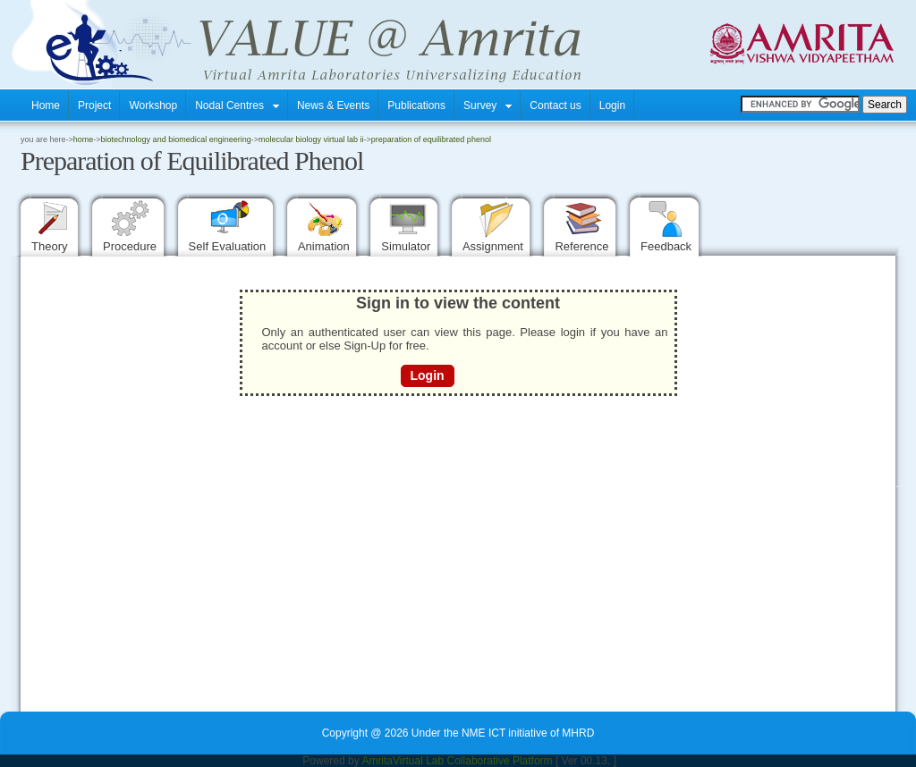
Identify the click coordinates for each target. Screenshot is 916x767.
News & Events (333, 105)
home (83, 139)
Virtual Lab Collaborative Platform (473, 760)
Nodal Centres (237, 105)
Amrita (377, 760)
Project (94, 105)
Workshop (153, 105)
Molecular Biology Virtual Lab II (311, 139)
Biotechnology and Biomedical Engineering (176, 139)
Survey (487, 105)
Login (612, 105)
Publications (416, 105)
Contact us (555, 105)
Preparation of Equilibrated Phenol (431, 139)
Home (45, 105)
